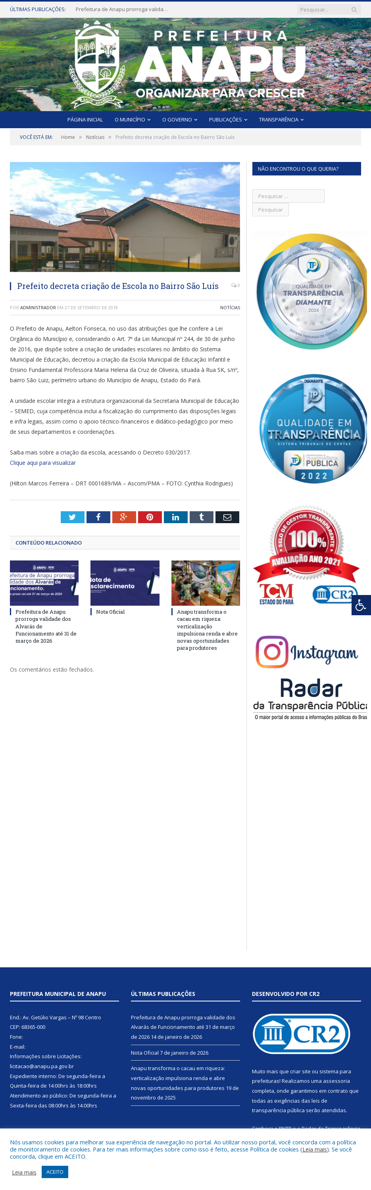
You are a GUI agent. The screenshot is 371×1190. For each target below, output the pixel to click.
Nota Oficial (110, 611)
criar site (300, 1071)
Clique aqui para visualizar (43, 462)
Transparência (278, 119)
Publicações (225, 119)
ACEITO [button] (54, 1171)
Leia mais (314, 1149)
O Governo (177, 119)
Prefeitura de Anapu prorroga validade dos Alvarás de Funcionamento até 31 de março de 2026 (123, 9)
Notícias (230, 307)
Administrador (38, 307)
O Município (130, 119)
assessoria (336, 1080)
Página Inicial (85, 119)
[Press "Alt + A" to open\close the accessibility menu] (361, 605)
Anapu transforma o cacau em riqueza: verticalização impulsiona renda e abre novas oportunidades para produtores (207, 629)
